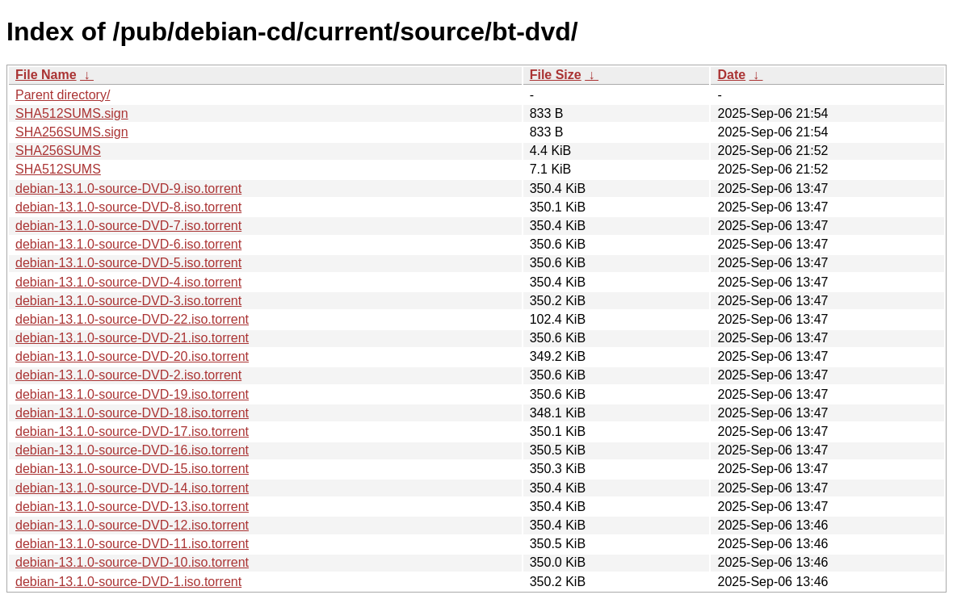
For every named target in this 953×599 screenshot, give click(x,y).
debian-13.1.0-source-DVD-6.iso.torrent (128, 244)
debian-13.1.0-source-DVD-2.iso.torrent (128, 375)
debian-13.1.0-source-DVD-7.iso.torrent (128, 225)
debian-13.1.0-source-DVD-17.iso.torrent (132, 431)
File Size (555, 75)
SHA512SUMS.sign (71, 113)
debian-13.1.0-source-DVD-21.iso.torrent (132, 338)
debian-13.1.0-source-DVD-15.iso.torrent (132, 468)
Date (731, 75)
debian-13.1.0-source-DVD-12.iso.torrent (132, 525)
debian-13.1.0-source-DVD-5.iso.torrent (128, 263)
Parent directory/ (62, 95)
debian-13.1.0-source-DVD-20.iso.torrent (132, 356)
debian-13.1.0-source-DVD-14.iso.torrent (132, 488)
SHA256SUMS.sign (71, 132)
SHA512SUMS (58, 169)
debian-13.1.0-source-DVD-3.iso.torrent (128, 301)
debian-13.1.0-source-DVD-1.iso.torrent (128, 582)
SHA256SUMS (58, 150)
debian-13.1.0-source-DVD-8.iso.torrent (128, 207)
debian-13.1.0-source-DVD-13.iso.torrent (132, 506)
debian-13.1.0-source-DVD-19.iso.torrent (132, 394)
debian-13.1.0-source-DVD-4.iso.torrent (128, 282)
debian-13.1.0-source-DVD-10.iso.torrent (132, 562)
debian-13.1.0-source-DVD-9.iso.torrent (128, 188)
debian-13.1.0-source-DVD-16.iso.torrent (132, 450)
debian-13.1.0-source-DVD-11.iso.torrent (132, 544)
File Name (46, 75)
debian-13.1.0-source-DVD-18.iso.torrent (132, 413)
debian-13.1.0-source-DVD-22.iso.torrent (132, 319)
